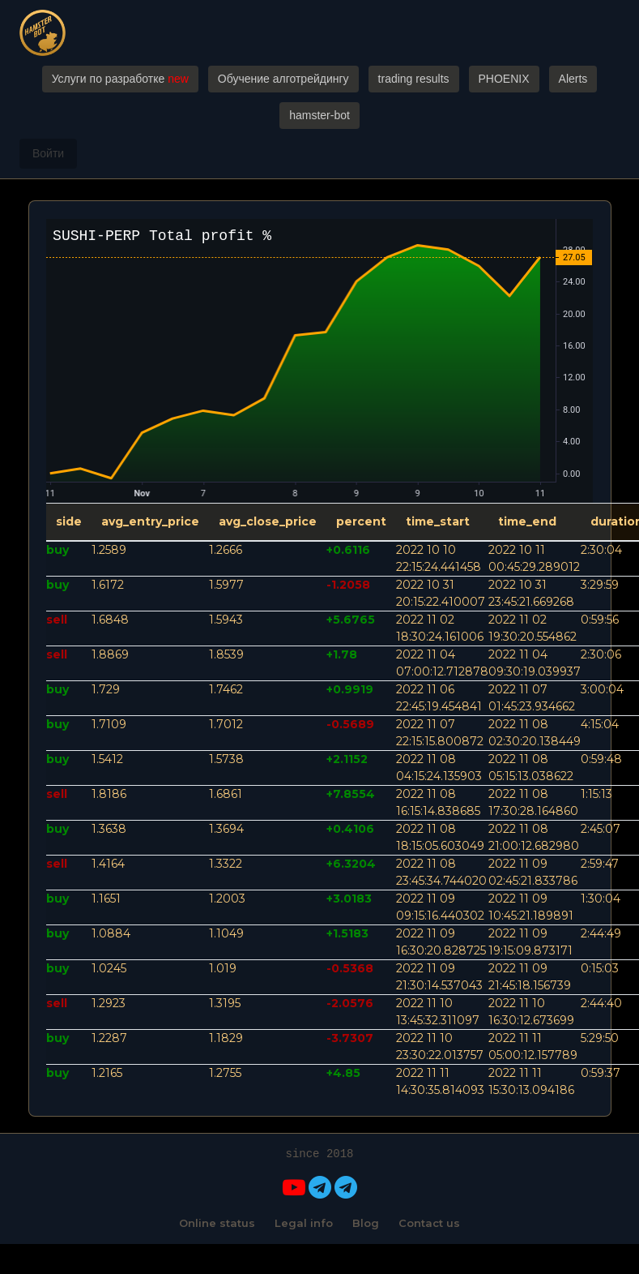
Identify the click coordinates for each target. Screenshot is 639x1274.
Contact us (429, 1222)
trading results (413, 78)
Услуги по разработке (120, 78)
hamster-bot (319, 115)
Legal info (304, 1222)
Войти (48, 153)
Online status (217, 1222)
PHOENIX (504, 78)
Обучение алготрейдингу (283, 78)
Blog (365, 1222)
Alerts (573, 78)
